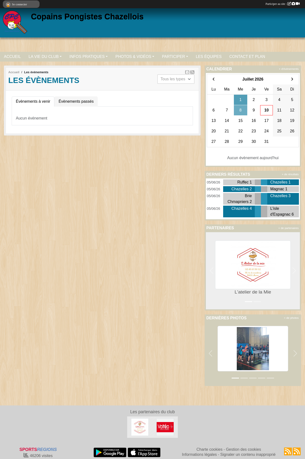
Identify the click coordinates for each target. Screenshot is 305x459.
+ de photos (291, 317)
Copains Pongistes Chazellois (87, 16)
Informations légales (199, 454)
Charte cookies (209, 449)
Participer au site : (283, 4)
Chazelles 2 (241, 189)
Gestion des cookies (243, 449)
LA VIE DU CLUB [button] (44, 57)
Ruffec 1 (244, 182)
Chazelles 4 (241, 208)
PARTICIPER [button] (173, 57)
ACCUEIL (12, 57)
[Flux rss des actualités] (288, 451)
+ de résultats (290, 174)
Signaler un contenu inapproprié (248, 454)
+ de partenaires (288, 228)
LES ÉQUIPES (209, 57)
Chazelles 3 (280, 196)
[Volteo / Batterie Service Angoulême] (165, 427)
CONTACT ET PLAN (247, 57)
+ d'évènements (289, 68)
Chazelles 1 (280, 182)
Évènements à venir (33, 101)
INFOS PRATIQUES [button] (87, 57)
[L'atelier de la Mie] (140, 427)
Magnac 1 (278, 189)
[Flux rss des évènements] (297, 451)
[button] (211, 270)
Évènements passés (76, 101)
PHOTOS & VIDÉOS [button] (133, 57)
